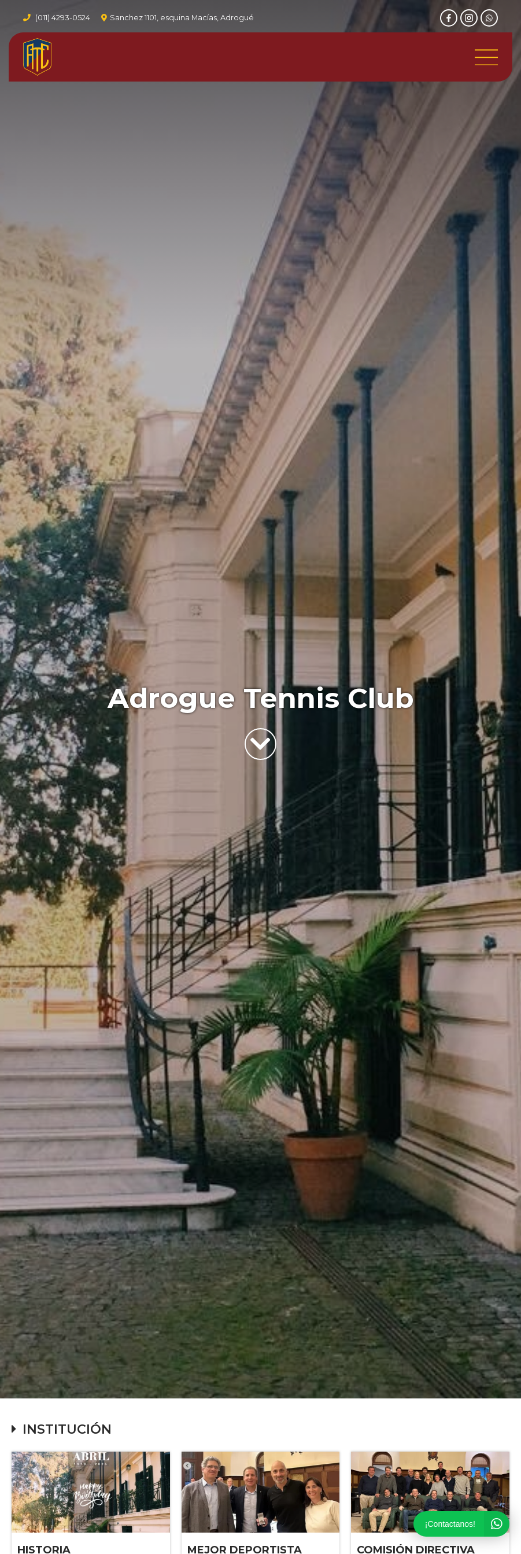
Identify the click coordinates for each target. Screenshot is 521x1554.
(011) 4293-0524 (62, 17)
